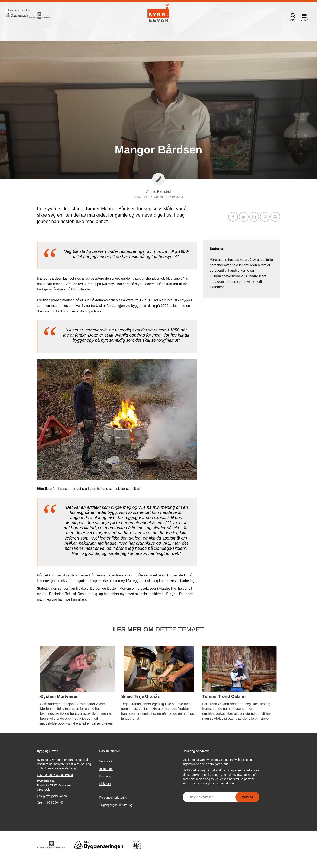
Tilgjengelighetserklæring (115, 805)
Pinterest (105, 776)
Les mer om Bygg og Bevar (55, 774)
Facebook (105, 761)
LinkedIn (105, 783)
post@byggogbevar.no (52, 796)
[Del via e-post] (265, 217)
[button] (293, 17)
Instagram (106, 768)
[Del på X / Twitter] (244, 217)
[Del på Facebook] (233, 217)
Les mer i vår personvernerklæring (213, 783)
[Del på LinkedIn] (254, 217)
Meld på (247, 797)
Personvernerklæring (113, 797)
